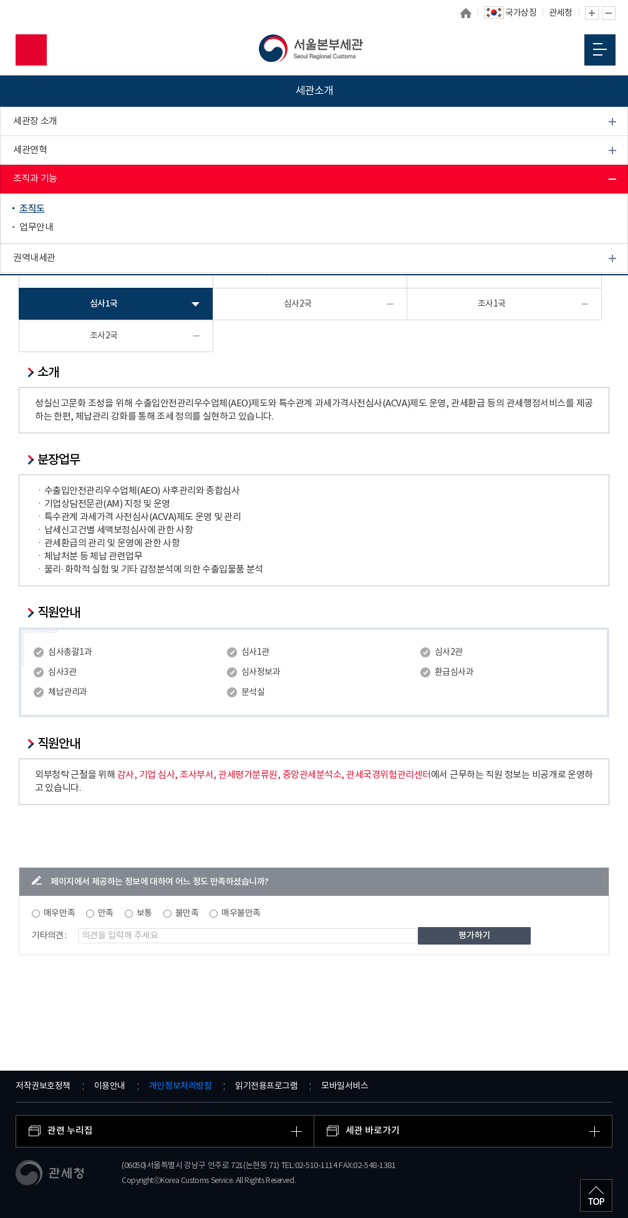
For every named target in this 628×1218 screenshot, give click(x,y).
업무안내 (36, 227)
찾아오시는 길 (39, 344)
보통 (144, 913)
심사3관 (62, 672)
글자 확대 (592, 13)
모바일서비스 (344, 1086)
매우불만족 (241, 913)
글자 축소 (609, 13)
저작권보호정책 (43, 1086)
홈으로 (466, 13)
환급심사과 (454, 672)
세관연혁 (30, 150)
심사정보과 (261, 672)
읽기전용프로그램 (266, 1086)
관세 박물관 (35, 287)
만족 (106, 913)
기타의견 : (49, 936)
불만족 (187, 913)
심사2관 (449, 652)
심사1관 (255, 652)
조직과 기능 (35, 179)
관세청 (560, 13)
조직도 (32, 209)
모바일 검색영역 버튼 (31, 50)
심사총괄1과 (70, 652)
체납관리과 (67, 692)
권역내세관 (34, 258)
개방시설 (30, 315)
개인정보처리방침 (180, 1086)
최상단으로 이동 (596, 1195)
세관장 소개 (35, 121)
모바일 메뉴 (600, 49)
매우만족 (59, 913)
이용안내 (109, 1086)
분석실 (253, 692)
